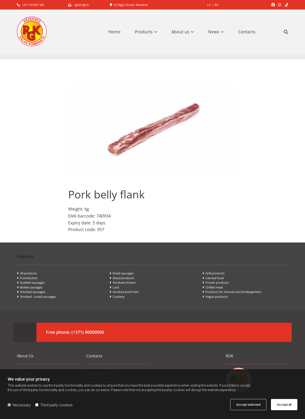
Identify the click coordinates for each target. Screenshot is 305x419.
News (213, 32)
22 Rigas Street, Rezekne (129, 5)
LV (209, 5)
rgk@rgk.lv (78, 5)
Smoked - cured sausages (36, 296)
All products (27, 273)
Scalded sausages (31, 282)
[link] (148, 31)
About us (180, 32)
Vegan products (215, 296)
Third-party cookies (54, 405)
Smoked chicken (123, 282)
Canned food (213, 278)
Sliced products (122, 278)
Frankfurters (27, 278)
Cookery (117, 296)
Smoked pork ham (124, 292)
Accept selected (248, 404)
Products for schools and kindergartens (231, 292)
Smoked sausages (31, 292)
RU (217, 5)
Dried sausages (122, 273)
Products (144, 32)
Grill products (213, 273)
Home (114, 32)
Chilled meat (212, 287)
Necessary (19, 405)
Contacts (246, 32)
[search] (286, 32)
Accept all (284, 404)
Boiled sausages (29, 287)
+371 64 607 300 (30, 5)
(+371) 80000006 (87, 332)
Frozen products (215, 282)
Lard (114, 287)
